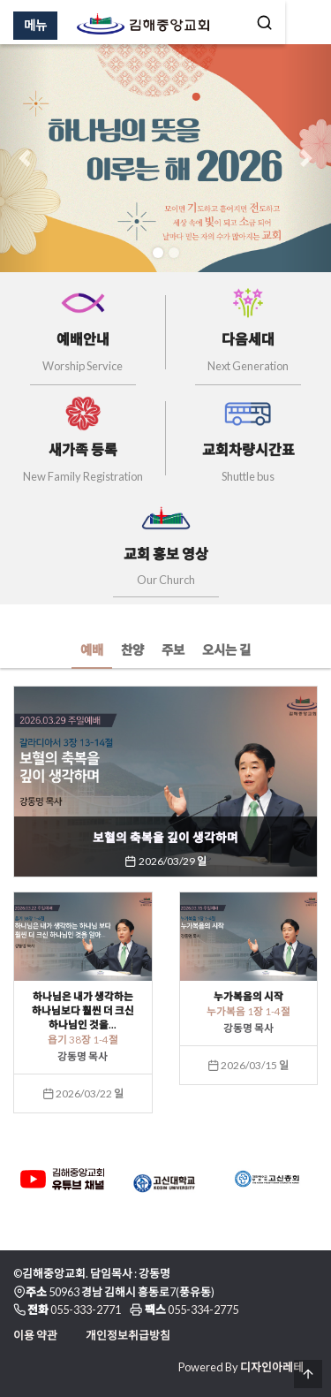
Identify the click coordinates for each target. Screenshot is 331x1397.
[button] (24, 158)
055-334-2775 (203, 1309)
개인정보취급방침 (128, 1335)
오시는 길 (226, 649)
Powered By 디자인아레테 (241, 1367)
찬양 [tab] (132, 649)
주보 (173, 649)
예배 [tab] (91, 649)
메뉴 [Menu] (35, 25)
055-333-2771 (85, 1309)
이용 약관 (35, 1335)
